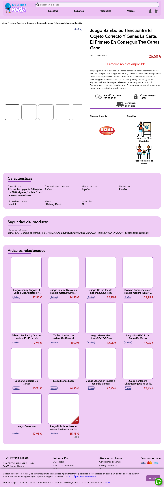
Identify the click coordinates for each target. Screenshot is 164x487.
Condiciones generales (110, 461)
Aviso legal (58, 461)
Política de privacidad (63, 465)
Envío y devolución (108, 465)
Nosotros (53, 11)
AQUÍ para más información (82, 476)
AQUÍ (107, 482)
